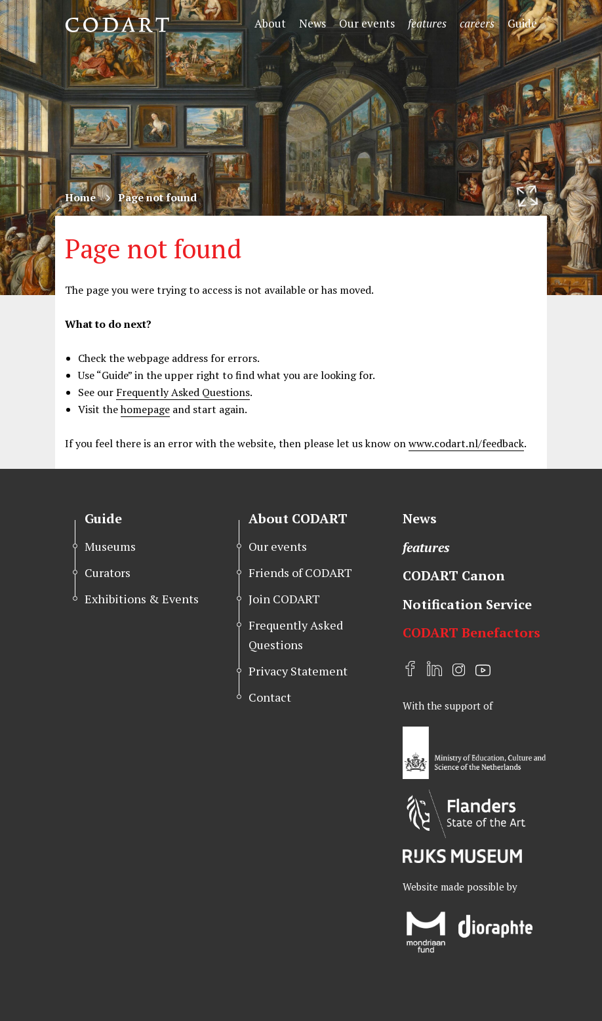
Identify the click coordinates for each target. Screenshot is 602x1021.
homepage (145, 409)
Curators (107, 572)
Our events (367, 23)
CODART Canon (454, 575)
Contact (270, 697)
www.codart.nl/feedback (466, 443)
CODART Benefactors (471, 632)
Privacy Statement (298, 671)
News (312, 23)
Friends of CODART (300, 572)
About (270, 23)
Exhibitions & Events (142, 599)
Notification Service (467, 604)
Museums (110, 546)
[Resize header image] (527, 196)
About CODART (298, 518)
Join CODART (284, 599)
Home (80, 197)
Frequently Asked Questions (183, 392)
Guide (522, 23)
